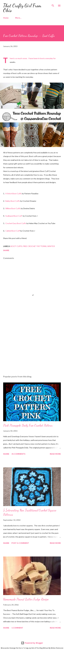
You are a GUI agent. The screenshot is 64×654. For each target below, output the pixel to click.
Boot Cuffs (16, 246)
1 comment (17, 628)
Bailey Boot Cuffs (12, 201)
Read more (55, 454)
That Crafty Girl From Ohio (22, 8)
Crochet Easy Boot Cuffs (15, 223)
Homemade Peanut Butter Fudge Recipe (26, 599)
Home (5, 18)
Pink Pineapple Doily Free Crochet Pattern (27, 425)
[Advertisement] (32, 348)
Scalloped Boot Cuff (13, 216)
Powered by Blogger (32, 643)
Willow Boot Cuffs (12, 208)
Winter (51, 246)
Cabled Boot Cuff (12, 231)
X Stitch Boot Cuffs (13, 193)
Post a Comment (20, 543)
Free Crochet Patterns (35, 246)
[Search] (52, 4)
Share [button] (6, 250)
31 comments (18, 454)
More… (18, 18)
